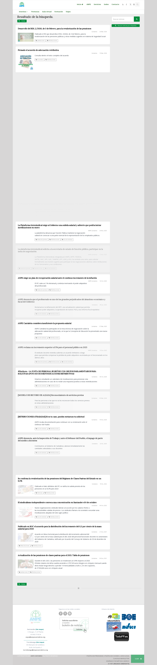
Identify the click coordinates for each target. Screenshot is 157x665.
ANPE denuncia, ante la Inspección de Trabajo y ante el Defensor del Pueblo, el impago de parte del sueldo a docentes (60, 439)
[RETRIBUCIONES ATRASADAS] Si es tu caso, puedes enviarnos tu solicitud (51, 416)
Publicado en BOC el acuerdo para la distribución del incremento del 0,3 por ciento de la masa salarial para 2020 (59, 527)
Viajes (68, 12)
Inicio (80, 4)
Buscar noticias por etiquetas (125, 25)
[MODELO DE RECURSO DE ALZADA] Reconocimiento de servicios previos (51, 395)
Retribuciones (52, 40)
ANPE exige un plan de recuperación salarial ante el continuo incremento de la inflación (57, 278)
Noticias (39, 493)
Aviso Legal (125, 656)
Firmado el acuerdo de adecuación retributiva (38, 50)
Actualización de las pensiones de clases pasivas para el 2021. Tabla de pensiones (53, 555)
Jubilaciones (40, 40)
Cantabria (94, 31)
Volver (22, 21)
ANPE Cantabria (36, 656)
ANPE (89, 4)
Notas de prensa (41, 290)
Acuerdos (39, 59)
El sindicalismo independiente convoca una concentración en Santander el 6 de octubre (57, 502)
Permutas (35, 12)
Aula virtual (47, 12)
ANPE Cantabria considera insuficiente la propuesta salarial (44, 323)
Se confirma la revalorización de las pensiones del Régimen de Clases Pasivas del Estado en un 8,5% (59, 479)
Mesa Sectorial (24, 545)
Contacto (115, 4)
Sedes (106, 4)
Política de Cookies (112, 656)
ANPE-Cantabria (92, 281)
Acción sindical (41, 313)
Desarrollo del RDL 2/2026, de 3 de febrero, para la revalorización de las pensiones (54, 28)
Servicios (97, 4)
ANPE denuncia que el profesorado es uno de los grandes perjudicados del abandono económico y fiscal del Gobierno (61, 300)
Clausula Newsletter (121, 658)
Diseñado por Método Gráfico (117, 661)
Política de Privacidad (95, 656)
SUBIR (138, 659)
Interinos (23, 12)
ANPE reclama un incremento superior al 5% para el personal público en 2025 (52, 347)
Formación (58, 12)
